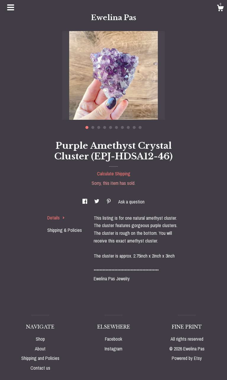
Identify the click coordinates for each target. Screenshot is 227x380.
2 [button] (92, 127)
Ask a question (131, 201)
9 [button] (134, 127)
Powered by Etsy (187, 358)
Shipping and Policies (40, 358)
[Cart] (220, 8)
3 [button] (98, 127)
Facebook (113, 339)
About (40, 348)
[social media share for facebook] (85, 201)
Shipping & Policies (64, 230)
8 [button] (128, 127)
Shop (40, 339)
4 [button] (104, 127)
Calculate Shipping (113, 173)
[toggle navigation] (10, 7)
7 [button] (122, 127)
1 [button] (86, 127)
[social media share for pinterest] (109, 201)
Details (56, 217)
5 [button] (110, 127)
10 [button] (140, 127)
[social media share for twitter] (97, 201)
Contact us (40, 368)
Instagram (113, 348)
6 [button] (116, 127)
